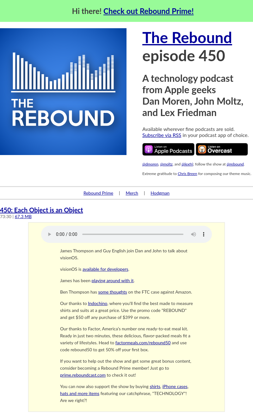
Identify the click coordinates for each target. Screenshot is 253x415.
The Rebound (187, 37)
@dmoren (150, 164)
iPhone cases (175, 386)
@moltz (166, 164)
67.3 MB (23, 216)
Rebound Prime (98, 193)
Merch (132, 193)
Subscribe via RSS (161, 135)
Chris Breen (187, 173)
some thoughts (112, 292)
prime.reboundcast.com (83, 375)
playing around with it (113, 280)
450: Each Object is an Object (41, 210)
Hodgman (160, 193)
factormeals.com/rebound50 (143, 342)
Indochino (97, 303)
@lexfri (187, 164)
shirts (155, 386)
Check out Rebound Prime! (148, 11)
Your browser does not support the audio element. (126, 234)
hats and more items (79, 393)
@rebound (235, 164)
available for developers (105, 269)
